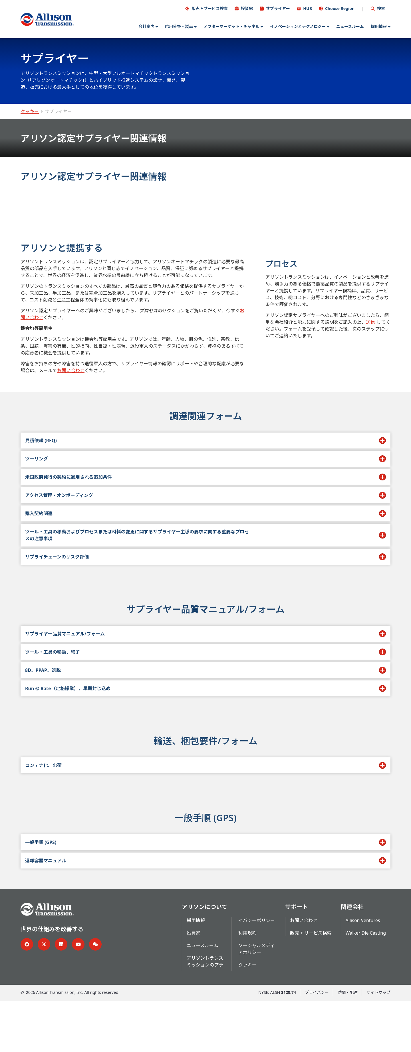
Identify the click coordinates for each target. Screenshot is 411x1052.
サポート (296, 958)
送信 (371, 309)
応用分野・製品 (179, 26)
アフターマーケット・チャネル (231, 26)
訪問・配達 (348, 1043)
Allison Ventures (363, 971)
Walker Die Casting (366, 984)
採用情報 (379, 26)
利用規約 (247, 984)
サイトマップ (378, 1043)
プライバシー (317, 1043)
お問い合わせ (70, 357)
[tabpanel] (205, 295)
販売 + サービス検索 (210, 8)
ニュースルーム (350, 26)
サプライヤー (278, 8)
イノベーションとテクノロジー (298, 26)
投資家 (247, 8)
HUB (307, 8)
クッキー (30, 111)
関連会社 (352, 958)
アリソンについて (204, 958)
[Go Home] (47, 19)
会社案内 (146, 26)
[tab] (59, 203)
